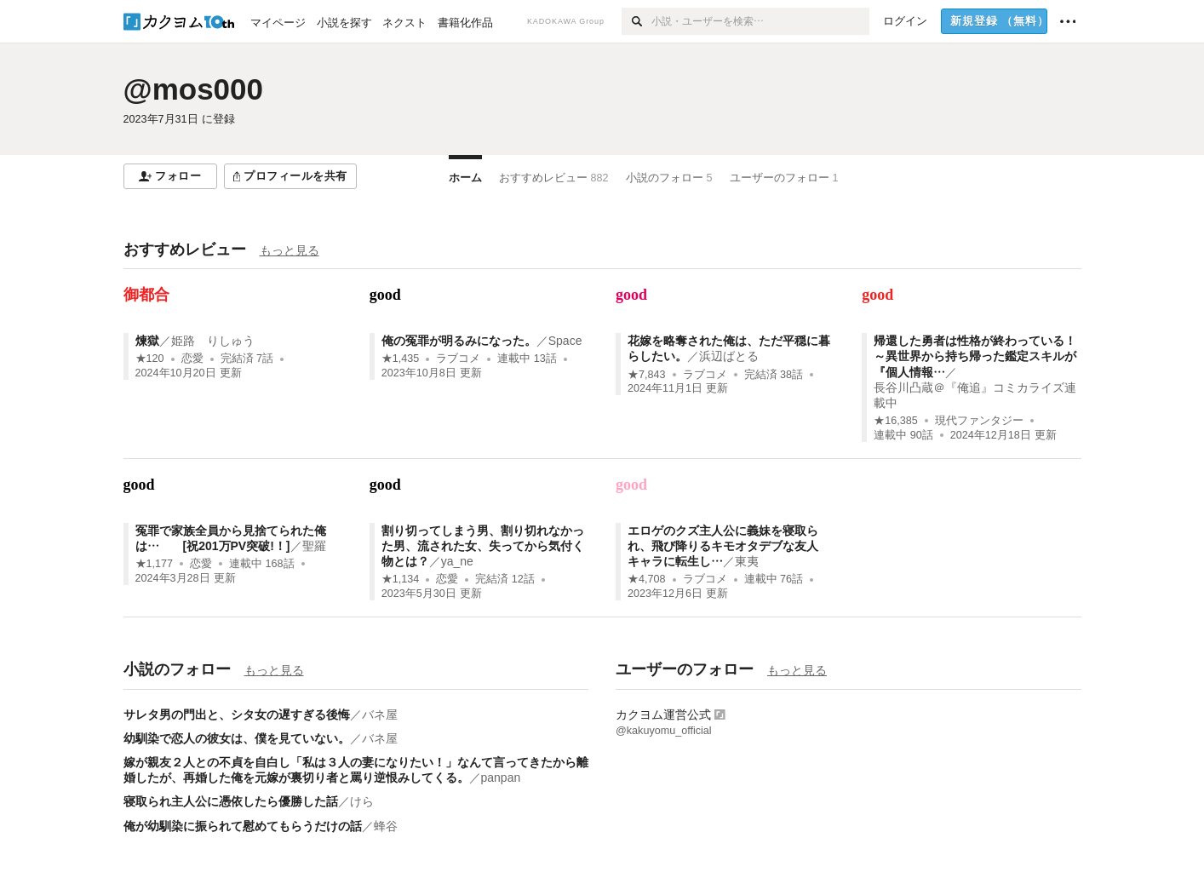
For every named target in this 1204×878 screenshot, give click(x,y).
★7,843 (647, 375)
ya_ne (457, 561)
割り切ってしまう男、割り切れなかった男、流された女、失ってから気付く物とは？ (482, 546)
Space (565, 340)
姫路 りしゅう (213, 340)
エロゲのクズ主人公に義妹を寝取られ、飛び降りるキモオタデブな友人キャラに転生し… (723, 546)
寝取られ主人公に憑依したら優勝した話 (230, 801)
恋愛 (192, 358)
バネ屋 (380, 714)
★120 (149, 358)
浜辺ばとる (729, 356)
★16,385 (896, 421)
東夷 (747, 561)
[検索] (636, 21)
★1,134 (400, 579)
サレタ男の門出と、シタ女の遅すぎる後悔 (236, 714)
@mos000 (193, 89)
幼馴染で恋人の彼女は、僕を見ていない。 (236, 738)
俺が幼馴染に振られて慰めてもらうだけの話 (242, 826)
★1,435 (400, 358)
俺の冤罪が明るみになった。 (458, 340)
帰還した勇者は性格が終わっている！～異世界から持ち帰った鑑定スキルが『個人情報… (975, 356)
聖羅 (320, 546)
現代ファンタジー (979, 421)
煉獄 (147, 340)
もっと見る (289, 250)
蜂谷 (386, 826)
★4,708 (647, 579)
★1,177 (154, 564)
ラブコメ (458, 358)
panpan (501, 777)
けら (362, 801)
